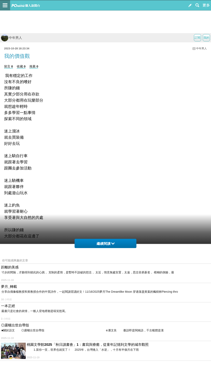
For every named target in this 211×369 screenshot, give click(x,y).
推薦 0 (33, 66)
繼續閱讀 (106, 243)
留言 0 (8, 66)
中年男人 (11, 37)
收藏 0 (21, 66)
